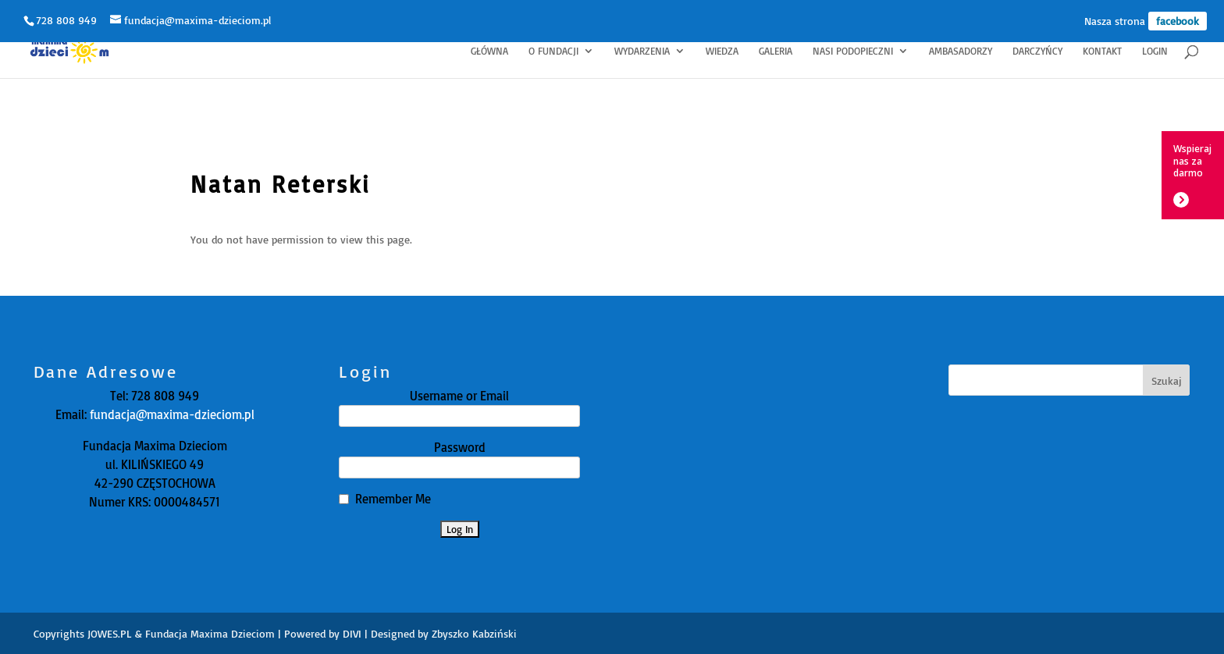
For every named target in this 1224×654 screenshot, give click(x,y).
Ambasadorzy (960, 51)
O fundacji (553, 51)
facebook (1177, 20)
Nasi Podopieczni (853, 51)
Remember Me (393, 498)
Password (460, 447)
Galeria (775, 51)
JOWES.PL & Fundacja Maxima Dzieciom (181, 633)
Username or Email (459, 395)
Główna (489, 51)
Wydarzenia (642, 51)
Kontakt (1102, 51)
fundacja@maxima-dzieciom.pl (170, 414)
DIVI (352, 633)
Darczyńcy (1037, 51)
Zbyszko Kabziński (474, 633)
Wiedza (722, 51)
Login (1155, 51)
